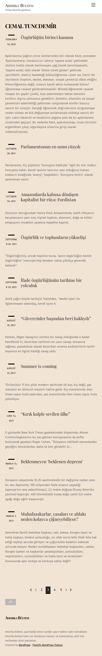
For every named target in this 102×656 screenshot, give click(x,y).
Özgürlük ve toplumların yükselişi (54, 237)
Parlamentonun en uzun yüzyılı (50, 146)
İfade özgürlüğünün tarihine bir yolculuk (51, 282)
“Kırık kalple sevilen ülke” (45, 414)
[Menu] (93, 4)
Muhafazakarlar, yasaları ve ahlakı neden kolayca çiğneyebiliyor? (53, 516)
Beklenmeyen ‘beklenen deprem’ (52, 461)
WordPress (24, 645)
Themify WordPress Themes (47, 645)
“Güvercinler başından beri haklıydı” (56, 318)
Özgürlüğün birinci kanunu (47, 37)
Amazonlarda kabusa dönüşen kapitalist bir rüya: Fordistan (49, 196)
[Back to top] (10, 602)
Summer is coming (39, 366)
